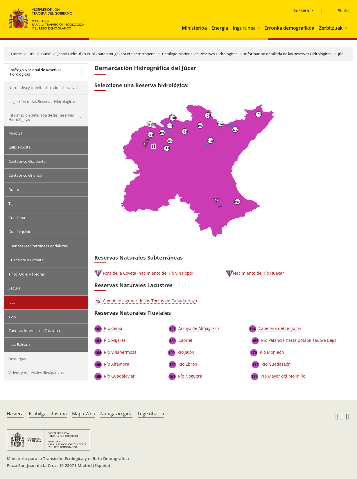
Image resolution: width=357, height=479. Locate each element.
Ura (31, 53)
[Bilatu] (339, 11)
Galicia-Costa (19, 147)
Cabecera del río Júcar (280, 328)
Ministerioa (194, 28)
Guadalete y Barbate (26, 259)
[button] (259, 28)
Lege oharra (151, 413)
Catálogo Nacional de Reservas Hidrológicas (199, 53)
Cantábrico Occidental (27, 161)
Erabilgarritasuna (48, 413)
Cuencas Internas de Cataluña (34, 330)
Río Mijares (115, 340)
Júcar (342, 53)
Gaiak (46, 53)
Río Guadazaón (276, 364)
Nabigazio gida (116, 413)
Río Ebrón (187, 364)
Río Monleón (272, 352)
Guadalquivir (19, 231)
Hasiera (15, 413)
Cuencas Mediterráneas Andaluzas (38, 246)
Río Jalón (185, 352)
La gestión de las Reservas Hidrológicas (42, 101)
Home (16, 53)
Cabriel (185, 340)
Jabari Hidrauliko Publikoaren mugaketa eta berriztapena (106, 53)
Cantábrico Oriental (25, 175)
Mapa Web (83, 413)
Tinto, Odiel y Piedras (26, 274)
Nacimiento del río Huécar (258, 273)
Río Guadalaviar (119, 376)
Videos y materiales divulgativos (36, 372)
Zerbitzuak (330, 28)
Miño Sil (15, 133)
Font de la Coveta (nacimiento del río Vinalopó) (148, 273)
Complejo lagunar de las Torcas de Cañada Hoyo (150, 300)
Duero (13, 189)
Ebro (12, 316)
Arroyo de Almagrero (198, 328)
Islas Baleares (19, 344)
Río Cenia (113, 328)
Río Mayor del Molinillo (283, 376)
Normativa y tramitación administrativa (42, 87)
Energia (219, 28)
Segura (14, 288)
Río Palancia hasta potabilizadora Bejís (298, 340)
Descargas (17, 358)
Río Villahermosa (120, 352)
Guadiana (16, 217)
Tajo (12, 203)
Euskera (301, 10)
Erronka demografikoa (289, 28)
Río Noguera (190, 376)
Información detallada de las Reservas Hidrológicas (287, 53)
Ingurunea (244, 28)
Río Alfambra (116, 364)
